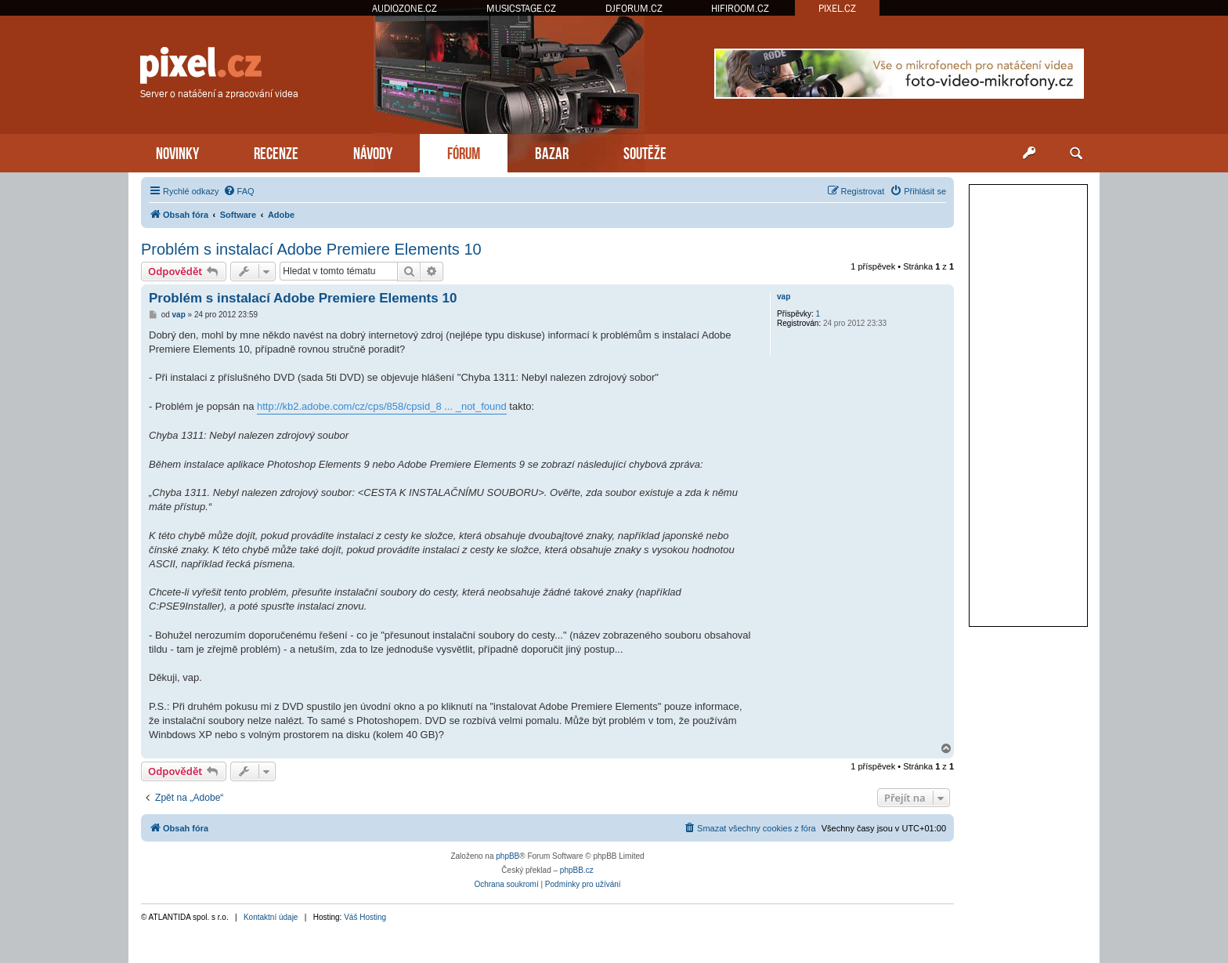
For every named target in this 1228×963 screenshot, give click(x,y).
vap (783, 296)
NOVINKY (177, 151)
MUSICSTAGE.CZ (521, 8)
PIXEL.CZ (837, 8)
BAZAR (552, 151)
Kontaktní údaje (271, 917)
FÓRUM (463, 151)
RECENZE (276, 151)
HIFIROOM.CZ (740, 8)
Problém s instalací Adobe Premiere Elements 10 (311, 249)
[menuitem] (239, 191)
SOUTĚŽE (644, 151)
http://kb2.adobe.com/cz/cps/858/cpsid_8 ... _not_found (382, 406)
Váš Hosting (365, 917)
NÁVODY (372, 151)
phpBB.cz (577, 870)
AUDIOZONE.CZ (404, 8)
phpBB (507, 856)
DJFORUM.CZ (634, 8)
